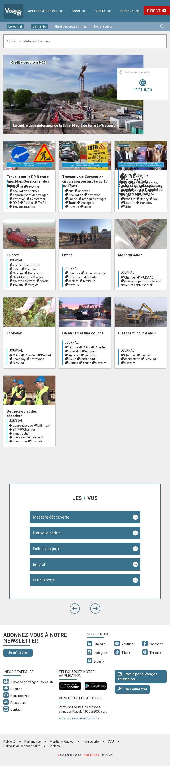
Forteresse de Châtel (82, 277)
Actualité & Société (45, 11)
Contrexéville (133, 179)
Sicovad (18, 363)
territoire (89, 281)
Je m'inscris (18, 652)
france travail (152, 187)
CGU (111, 741)
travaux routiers (24, 207)
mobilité (129, 199)
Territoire (129, 11)
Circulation (75, 195)
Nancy (144, 199)
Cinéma (18, 273)
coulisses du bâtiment (28, 437)
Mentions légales (61, 741)
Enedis (73, 199)
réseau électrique (94, 199)
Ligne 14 (130, 195)
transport (87, 203)
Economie (20, 441)
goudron (90, 355)
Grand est (131, 191)
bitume (73, 347)
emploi (153, 183)
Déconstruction (95, 273)
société (73, 281)
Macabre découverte (51, 517)
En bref (39, 564)
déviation (19, 199)
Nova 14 (129, 203)
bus (70, 191)
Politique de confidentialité (21, 746)
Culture (103, 11)
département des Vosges (30, 195)
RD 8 (16, 203)
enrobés (74, 355)
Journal (16, 260)
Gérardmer (37, 199)
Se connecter (132, 689)
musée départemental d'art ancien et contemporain (141, 283)
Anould (18, 187)
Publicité (9, 741)
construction (21, 433)
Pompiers (35, 273)
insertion (148, 191)
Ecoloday (19, 359)
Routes (29, 203)
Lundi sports (44, 580)
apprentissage (23, 425)
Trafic (42, 203)
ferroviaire (131, 187)
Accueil (11, 41)
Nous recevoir (103, 26)
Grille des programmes (71, 26)
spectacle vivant (24, 281)
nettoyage (37, 359)
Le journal (15, 26)
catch (17, 269)
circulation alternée (26, 191)
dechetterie (132, 359)
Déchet (46, 355)
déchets (146, 355)
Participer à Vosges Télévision (137, 676)
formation (38, 441)
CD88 (16, 355)
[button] (75, 608)
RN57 (72, 359)
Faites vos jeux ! (47, 548)
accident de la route (26, 265)
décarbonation (134, 183)
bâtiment (43, 425)
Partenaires (32, 741)
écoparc (91, 351)
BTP (16, 429)
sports (44, 281)
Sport (79, 11)
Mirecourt (147, 195)
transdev (146, 203)
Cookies (54, 746)
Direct (153, 10)
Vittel (127, 207)
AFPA (128, 175)
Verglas (33, 285)
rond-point (87, 359)
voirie (87, 207)
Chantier (33, 187)
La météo (39, 26)
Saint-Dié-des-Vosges (28, 277)
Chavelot (74, 351)
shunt (87, 363)
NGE (156, 199)
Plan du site (91, 741)
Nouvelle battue (47, 533)
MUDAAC (147, 277)
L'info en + (17, 182)
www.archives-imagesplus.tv (79, 718)
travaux (73, 207)
